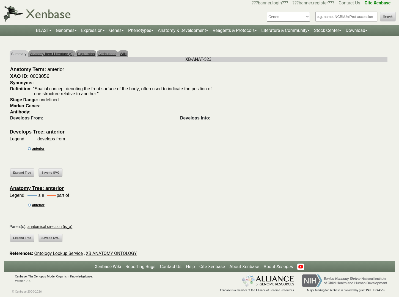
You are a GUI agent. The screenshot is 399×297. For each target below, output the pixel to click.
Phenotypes (139, 30)
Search (387, 16)
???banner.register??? (313, 3)
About (278, 266)
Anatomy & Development (182, 30)
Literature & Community (284, 30)
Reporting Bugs (140, 266)
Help (190, 266)
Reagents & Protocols (234, 30)
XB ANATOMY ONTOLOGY (111, 253)
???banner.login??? (270, 3)
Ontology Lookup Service (58, 253)
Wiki (123, 54)
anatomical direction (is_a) (49, 226)
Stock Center (326, 30)
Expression (92, 30)
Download (355, 30)
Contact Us (349, 3)
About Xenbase (244, 266)
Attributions (107, 54)
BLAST (42, 30)
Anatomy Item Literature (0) (51, 54)
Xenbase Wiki (108, 266)
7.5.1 (29, 281)
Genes (115, 30)
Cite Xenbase (212, 266)
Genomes (65, 30)
